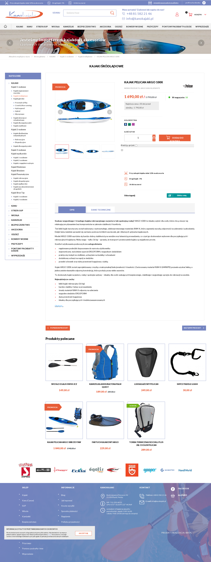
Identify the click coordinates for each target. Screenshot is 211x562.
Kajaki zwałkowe (19, 126)
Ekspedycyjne (20, 142)
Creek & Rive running (23, 105)
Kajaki (25, 495)
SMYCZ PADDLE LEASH (187, 384)
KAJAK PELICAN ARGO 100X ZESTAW (64, 442)
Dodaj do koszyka (174, 138)
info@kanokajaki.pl (158, 501)
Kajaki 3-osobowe (18, 150)
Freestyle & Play (21, 103)
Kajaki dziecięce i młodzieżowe (20, 119)
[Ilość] (138, 138)
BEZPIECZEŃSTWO (20, 225)
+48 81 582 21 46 (159, 495)
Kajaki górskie (18, 99)
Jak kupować (66, 500)
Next (109, 112)
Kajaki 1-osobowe (18, 87)
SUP (24, 506)
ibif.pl (189, 532)
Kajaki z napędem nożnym (23, 163)
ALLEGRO (182, 495)
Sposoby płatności (69, 511)
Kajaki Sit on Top (17, 193)
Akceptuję (83, 533)
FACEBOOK (183, 488)
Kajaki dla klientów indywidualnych (20, 134)
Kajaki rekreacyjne (20, 178)
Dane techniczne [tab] (101, 210)
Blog (63, 495)
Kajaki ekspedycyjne (21, 181)
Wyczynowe (19, 114)
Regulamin (65, 516)
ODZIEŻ (15, 234)
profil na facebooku (193, 3)
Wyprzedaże (27, 554)
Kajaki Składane (17, 170)
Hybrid (17, 111)
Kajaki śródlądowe (20, 96)
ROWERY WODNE (19, 239)
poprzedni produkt (57, 328)
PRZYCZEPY (17, 244)
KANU (14, 206)
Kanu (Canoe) (28, 500)
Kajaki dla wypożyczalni (22, 123)
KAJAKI (14, 83)
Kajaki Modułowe (18, 167)
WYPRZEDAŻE (18, 256)
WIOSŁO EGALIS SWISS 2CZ (64, 384)
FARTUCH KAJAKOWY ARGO (105, 442)
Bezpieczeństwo (29, 522)
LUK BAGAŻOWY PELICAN (146, 384)
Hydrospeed (20, 108)
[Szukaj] (89, 13)
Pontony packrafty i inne (32, 548)
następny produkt (194, 328)
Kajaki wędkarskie (19, 153)
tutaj (49, 534)
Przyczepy (26, 543)
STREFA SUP (17, 211)
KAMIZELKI (16, 220)
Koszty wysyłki (67, 506)
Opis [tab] (72, 210)
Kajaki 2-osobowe (18, 129)
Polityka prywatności (70, 522)
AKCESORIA (17, 230)
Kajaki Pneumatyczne (20, 174)
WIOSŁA (15, 215)
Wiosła (25, 511)
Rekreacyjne (20, 139)
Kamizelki (26, 516)
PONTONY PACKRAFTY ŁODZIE (22, 250)
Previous (60, 112)
